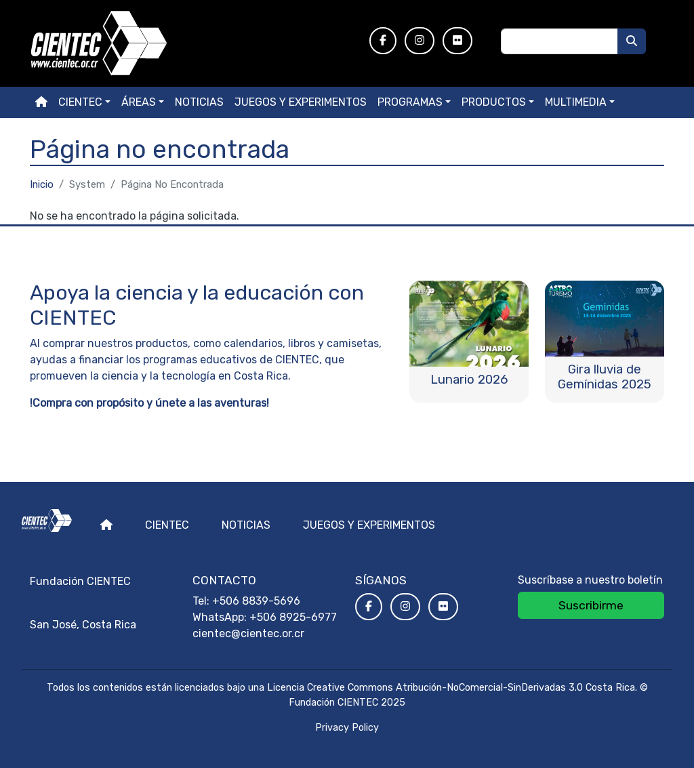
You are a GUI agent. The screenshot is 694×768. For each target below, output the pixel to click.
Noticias (199, 102)
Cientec (167, 525)
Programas (410, 102)
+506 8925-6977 (293, 617)
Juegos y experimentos (300, 102)
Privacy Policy (347, 727)
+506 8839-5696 (256, 600)
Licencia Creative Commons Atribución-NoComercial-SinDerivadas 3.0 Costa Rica (451, 687)
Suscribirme (591, 605)
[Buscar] (631, 41)
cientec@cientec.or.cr (248, 633)
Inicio (42, 184)
